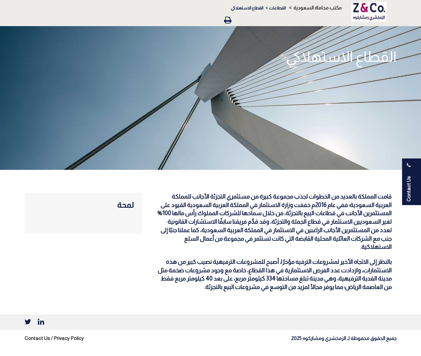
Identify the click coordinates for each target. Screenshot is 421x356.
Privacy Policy (69, 338)
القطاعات (277, 8)
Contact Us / (38, 338)
